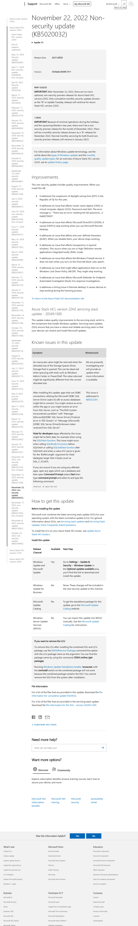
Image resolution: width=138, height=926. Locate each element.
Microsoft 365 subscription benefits (39, 802)
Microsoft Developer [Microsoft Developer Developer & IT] (55, 897)
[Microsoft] (14, 4)
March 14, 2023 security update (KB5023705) (18, 423)
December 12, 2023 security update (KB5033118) (18, 306)
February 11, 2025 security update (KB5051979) (18, 111)
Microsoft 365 (45, 4)
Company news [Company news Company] (98, 907)
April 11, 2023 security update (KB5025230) (18, 410)
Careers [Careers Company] (96, 897)
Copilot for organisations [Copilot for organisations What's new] (12, 865)
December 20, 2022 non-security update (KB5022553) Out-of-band (18, 463)
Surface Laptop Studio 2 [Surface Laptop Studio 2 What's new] (12, 860)
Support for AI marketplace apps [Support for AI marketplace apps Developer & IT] (59, 907)
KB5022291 (92, 399)
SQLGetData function (64, 447)
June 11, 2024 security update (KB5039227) (18, 230)
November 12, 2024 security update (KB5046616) (18, 149)
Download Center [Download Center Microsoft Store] (54, 856)
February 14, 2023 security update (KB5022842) (18, 435)
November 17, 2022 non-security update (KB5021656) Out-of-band (18, 509)
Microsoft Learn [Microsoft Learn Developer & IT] (53, 902)
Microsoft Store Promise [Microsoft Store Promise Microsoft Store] (56, 879)
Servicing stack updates (73, 521)
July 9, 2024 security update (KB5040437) (17, 202)
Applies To (38, 42)
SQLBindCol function (56, 443)
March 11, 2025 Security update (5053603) (18, 99)
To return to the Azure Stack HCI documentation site (58, 298)
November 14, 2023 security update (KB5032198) (18, 319)
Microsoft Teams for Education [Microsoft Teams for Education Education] (104, 860)
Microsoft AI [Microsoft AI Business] (8, 897)
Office (57, 4)
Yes (77, 835)
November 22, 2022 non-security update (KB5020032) (18, 492)
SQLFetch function (46, 440)
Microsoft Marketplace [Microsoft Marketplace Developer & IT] (56, 916)
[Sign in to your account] (130, 3)
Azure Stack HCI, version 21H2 (17, 551)
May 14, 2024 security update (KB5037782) (18, 243)
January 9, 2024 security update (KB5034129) (18, 294)
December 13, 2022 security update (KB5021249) (18, 478)
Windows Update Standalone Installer (62, 666)
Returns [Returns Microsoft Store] (51, 865)
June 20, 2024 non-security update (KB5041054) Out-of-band (18, 216)
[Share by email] (46, 717)
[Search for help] (124, 3)
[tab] (41, 770)
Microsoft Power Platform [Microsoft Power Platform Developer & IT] (57, 921)
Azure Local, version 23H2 (18, 20)
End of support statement (16, 47)
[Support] (32, 4)
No (93, 835)
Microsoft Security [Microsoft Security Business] (10, 902)
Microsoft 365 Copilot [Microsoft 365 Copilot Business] (11, 921)
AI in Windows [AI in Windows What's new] (9, 874)
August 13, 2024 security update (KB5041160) (18, 190)
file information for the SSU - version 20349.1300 (71, 705)
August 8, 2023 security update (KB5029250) (18, 359)
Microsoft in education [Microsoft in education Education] (101, 851)
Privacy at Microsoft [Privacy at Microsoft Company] (100, 911)
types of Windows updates (64, 155)
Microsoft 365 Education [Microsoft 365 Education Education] (101, 865)
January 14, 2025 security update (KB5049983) (18, 124)
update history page (58, 162)
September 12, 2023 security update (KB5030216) (17, 345)
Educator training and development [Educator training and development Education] (105, 874)
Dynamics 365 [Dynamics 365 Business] (8, 911)
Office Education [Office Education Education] (99, 870)
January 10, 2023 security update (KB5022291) (18, 448)
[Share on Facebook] (34, 717)
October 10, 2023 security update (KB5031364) (18, 332)
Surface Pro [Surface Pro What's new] (8, 851)
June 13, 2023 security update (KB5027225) (18, 385)
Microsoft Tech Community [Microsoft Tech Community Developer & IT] (57, 911)
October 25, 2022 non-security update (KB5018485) (17, 538)
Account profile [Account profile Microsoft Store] (53, 851)
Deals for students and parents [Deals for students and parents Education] (104, 879)
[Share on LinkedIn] (39, 717)
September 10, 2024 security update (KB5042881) (17, 176)
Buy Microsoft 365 (82, 4)
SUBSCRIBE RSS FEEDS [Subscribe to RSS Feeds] (45, 724)
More (65, 4)
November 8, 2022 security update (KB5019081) (18, 524)
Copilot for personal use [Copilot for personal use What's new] (12, 870)
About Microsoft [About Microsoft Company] (99, 902)
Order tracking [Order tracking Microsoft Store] (53, 870)
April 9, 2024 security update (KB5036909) (17, 256)
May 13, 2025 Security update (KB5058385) (18, 58)
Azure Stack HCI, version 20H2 (17, 560)
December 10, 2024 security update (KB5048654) (18, 137)
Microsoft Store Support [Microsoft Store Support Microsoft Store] (56, 860)
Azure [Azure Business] (6, 907)
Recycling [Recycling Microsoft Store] (51, 874)
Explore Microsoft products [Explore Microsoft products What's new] (13, 879)
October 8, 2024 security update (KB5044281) (18, 162)
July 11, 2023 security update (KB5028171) (18, 372)
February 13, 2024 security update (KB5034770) (18, 281)
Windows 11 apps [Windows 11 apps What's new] (10, 884)
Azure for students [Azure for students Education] (99, 884)
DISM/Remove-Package (63, 650)
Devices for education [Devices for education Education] (101, 856)
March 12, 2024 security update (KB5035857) (18, 268)
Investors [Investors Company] (96, 916)
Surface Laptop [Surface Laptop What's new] (9, 856)
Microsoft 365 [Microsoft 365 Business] (8, 916)
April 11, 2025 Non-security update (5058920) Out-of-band (18, 72)
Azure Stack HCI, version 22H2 (17, 29)
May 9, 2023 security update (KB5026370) (17, 397)
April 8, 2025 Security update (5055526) (17, 86)
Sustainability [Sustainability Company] (98, 921)
